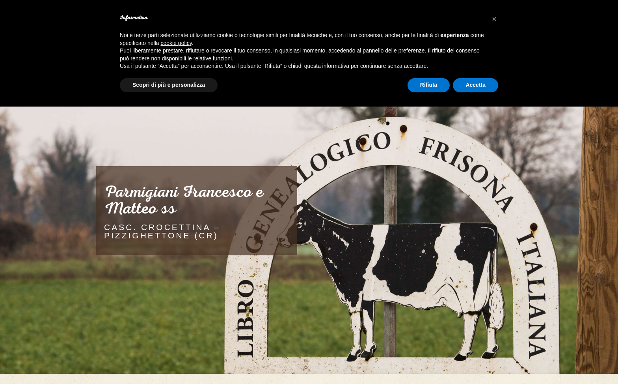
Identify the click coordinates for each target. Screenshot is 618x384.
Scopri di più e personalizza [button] (168, 85)
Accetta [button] (475, 85)
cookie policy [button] (176, 43)
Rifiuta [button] (428, 85)
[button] (494, 19)
